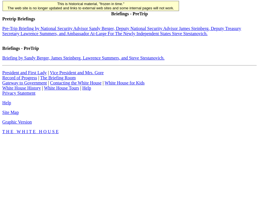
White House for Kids (125, 82)
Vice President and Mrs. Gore (77, 72)
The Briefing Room (58, 77)
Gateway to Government (24, 82)
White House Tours (61, 88)
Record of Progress (19, 77)
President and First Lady (24, 72)
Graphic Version (17, 122)
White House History (21, 88)
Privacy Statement (18, 93)
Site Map (10, 112)
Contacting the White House (75, 82)
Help (86, 88)
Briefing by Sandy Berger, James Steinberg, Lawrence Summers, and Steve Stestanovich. (83, 58)
